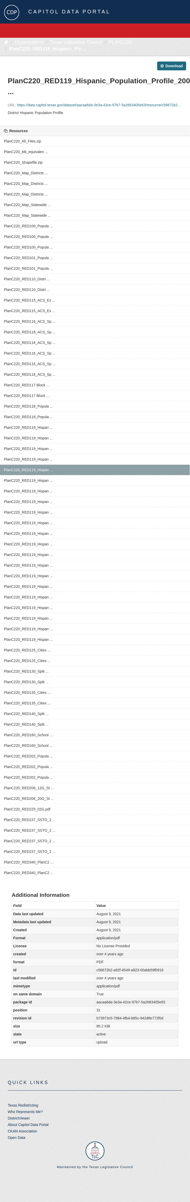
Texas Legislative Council (76, 42)
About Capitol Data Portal (28, 1125)
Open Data (16, 1138)
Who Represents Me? (25, 1112)
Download (172, 66)
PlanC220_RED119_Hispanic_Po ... (47, 48)
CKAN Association (22, 1131)
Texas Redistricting (23, 1105)
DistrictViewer (19, 1118)
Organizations (29, 42)
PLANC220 (120, 42)
